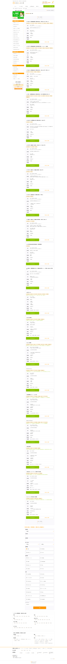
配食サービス (28, 565)
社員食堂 (28, 568)
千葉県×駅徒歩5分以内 (16, 49)
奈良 (44, 616)
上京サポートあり (29, 595)
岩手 (44, 619)
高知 (35, 624)
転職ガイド (37, 6)
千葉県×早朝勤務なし (16, 41)
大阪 (35, 616)
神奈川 (17, 616)
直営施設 (28, 588)
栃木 (26, 616)
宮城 (38, 619)
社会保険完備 (28, 574)
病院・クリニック (29, 558)
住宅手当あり (42, 585)
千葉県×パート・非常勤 (16, 78)
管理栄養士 (42, 549)
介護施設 (42, 558)
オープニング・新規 (37, 639)
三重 (21, 619)
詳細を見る (47, 65)
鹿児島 (20, 627)
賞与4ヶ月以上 (28, 585)
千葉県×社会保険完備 (16, 43)
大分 (24, 627)
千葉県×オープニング (16, 22)
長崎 (22, 627)
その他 (41, 552)
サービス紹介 (21, 6)
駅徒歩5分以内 (28, 592)
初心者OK (42, 574)
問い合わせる (33, 65)
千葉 (22, 616)
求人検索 (26, 6)
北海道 (36, 619)
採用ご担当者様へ (50, 648)
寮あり (41, 592)
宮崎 (26, 627)
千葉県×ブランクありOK (16, 45)
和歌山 (47, 616)
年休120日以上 (28, 581)
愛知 (15, 619)
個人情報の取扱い (45, 652)
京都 (39, 616)
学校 (41, 565)
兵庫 (37, 616)
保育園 (27, 561)
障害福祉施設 (42, 561)
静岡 (17, 619)
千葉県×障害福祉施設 (16, 59)
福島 (40, 619)
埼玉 (20, 616)
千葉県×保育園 (15, 57)
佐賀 (28, 627)
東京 (15, 616)
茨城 (24, 616)
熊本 (17, 627)
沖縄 (31, 627)
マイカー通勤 (50, 639)
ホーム (15, 6)
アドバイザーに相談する (49, 6)
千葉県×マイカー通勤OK (16, 28)
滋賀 (42, 616)
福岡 (15, 627)
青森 (42, 619)
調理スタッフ (28, 552)
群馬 (28, 616)
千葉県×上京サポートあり (16, 30)
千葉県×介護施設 (15, 55)
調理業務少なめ (43, 595)
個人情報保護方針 (39, 652)
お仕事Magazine (32, 6)
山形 (47, 619)
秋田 (49, 619)
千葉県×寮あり (15, 26)
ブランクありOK (29, 577)
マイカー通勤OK (43, 581)
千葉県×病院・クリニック (16, 53)
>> (41, 18)
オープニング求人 (43, 588)
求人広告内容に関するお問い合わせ (51, 653)
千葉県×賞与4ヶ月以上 (16, 32)
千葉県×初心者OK (15, 47)
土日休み (42, 577)
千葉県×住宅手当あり (16, 24)
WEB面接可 (42, 599)
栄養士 (27, 549)
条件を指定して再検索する (50, 10)
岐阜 (19, 619)
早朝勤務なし (28, 599)
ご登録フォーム (44, 648)
